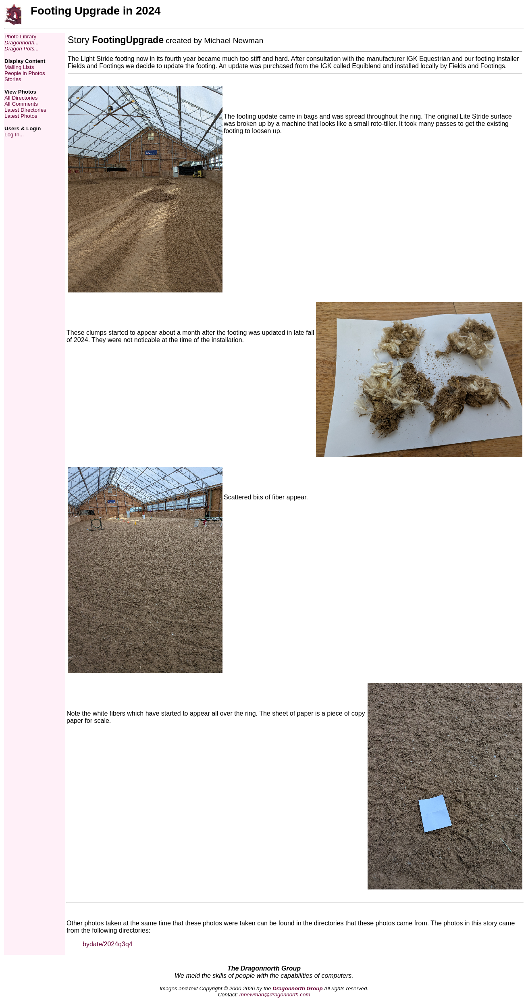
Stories (12, 79)
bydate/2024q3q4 (108, 944)
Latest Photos (20, 116)
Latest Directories (25, 110)
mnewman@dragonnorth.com (274, 995)
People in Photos (24, 73)
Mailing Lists (19, 67)
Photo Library (20, 36)
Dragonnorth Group (297, 988)
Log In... (14, 135)
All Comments (21, 104)
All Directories (20, 98)
